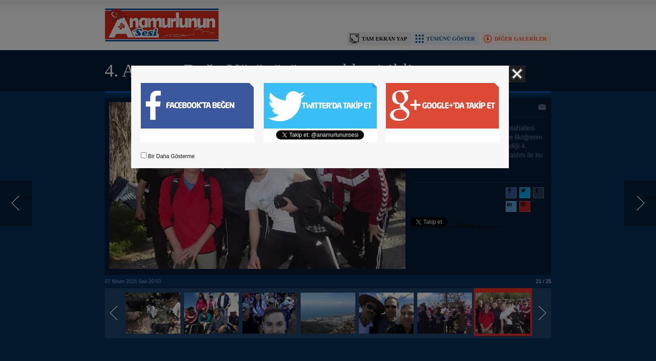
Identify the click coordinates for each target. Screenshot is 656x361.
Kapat (517, 74)
